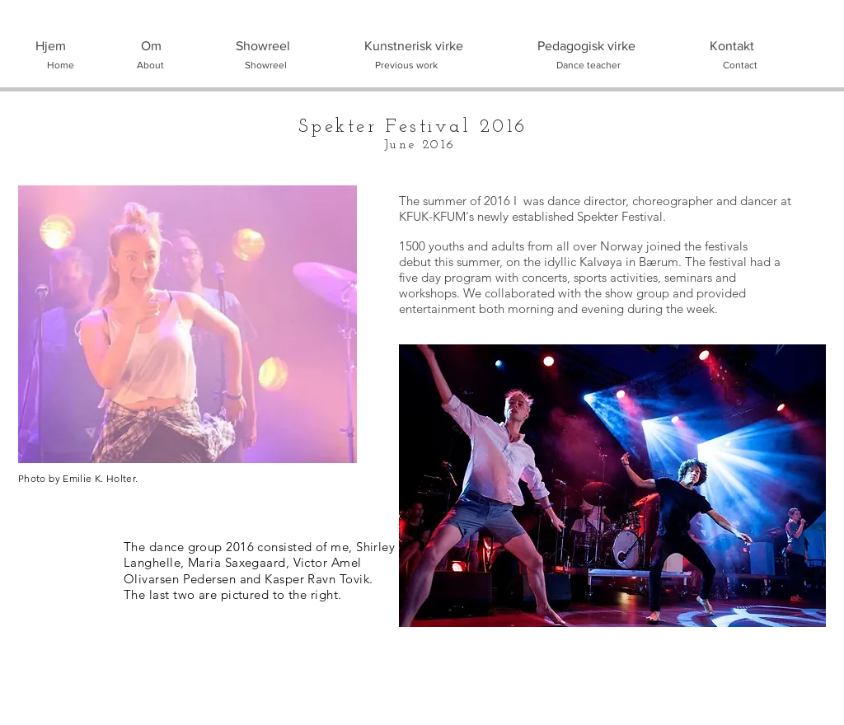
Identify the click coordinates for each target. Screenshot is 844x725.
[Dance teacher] (588, 65)
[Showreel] (265, 65)
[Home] (60, 65)
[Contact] (740, 65)
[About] (150, 65)
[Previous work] (406, 65)
